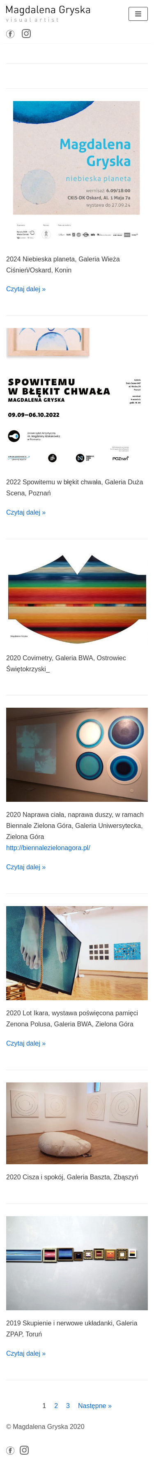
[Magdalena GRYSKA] (48, 14)
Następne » (95, 1405)
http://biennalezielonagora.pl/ (48, 847)
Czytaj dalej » (26, 289)
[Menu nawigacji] (138, 14)
